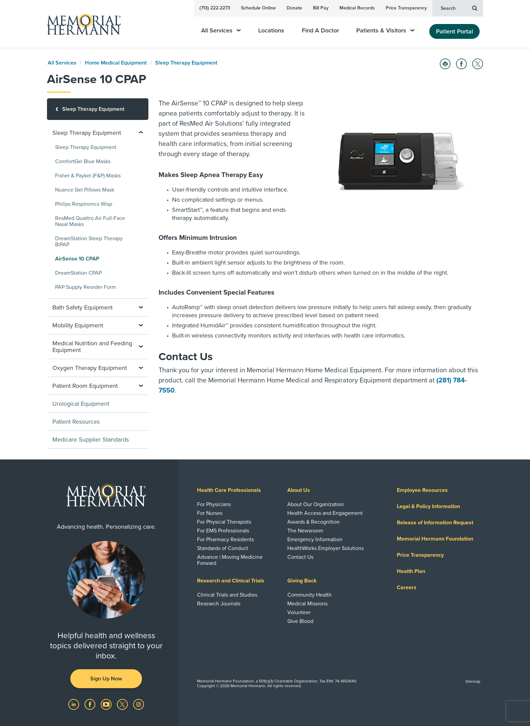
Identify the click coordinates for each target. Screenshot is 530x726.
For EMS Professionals (223, 531)
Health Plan (411, 571)
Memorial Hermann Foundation (435, 538)
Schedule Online (258, 8)
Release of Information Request (435, 522)
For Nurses (209, 513)
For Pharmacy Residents (225, 539)
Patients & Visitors (385, 30)
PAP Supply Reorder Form (85, 287)
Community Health (309, 595)
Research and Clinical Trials (230, 580)
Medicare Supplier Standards (90, 439)
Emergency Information (314, 539)
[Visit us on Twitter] (123, 704)
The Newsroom (305, 531)
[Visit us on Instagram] (138, 704)
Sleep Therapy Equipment (186, 62)
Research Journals (218, 604)
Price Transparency (406, 8)
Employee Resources (422, 490)
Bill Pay (321, 8)
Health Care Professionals (229, 490)
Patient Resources (76, 421)
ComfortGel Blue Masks (83, 161)
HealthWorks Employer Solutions (325, 548)
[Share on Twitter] (477, 63)
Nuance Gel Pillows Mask (84, 189)
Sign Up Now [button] (106, 678)
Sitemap (472, 681)
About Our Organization (315, 504)
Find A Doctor (320, 30)
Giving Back (302, 580)
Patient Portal (454, 31)
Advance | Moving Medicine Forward (230, 560)
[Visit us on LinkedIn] (74, 704)
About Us (298, 490)
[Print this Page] (445, 63)
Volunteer (299, 612)
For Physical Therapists (224, 522)
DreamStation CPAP (78, 273)
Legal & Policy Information (428, 506)
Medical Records (357, 8)
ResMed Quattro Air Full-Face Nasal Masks (90, 221)
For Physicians (214, 504)
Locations (271, 30)
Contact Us (300, 557)
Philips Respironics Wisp (83, 204)
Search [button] (459, 7)
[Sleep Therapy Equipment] (97, 109)
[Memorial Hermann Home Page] (81, 24)
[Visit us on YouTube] (107, 704)
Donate (294, 8)
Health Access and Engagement (325, 513)
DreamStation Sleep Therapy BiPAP (89, 241)
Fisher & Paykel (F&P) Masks (88, 175)
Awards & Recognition (313, 522)
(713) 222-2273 (214, 8)
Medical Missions (307, 604)
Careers (406, 587)
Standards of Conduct (222, 548)
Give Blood (300, 621)
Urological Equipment (80, 403)
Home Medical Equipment (116, 62)
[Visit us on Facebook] (91, 704)
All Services (221, 30)
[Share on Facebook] (461, 63)
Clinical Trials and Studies (227, 595)
